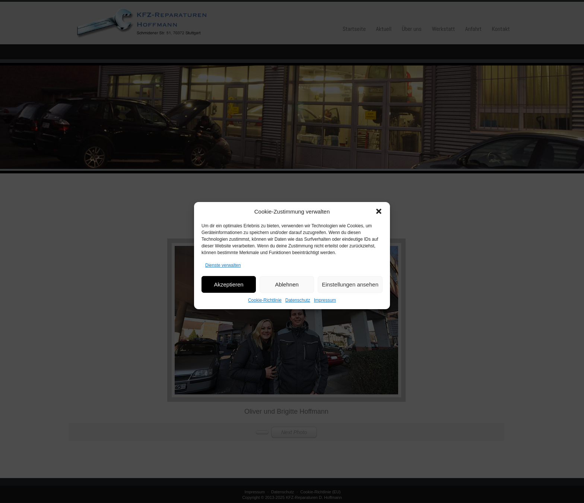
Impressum (325, 306)
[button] (379, 217)
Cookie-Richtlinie (265, 306)
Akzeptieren (228, 290)
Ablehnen (286, 290)
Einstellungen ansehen (350, 290)
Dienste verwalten (223, 271)
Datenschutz (297, 306)
